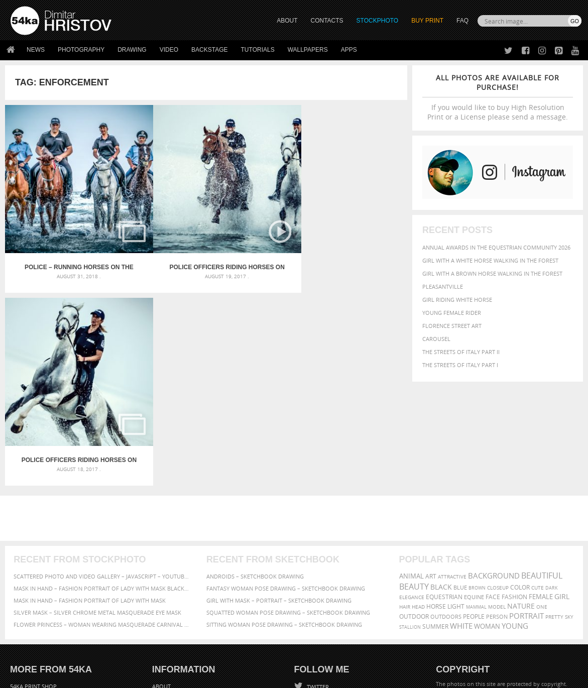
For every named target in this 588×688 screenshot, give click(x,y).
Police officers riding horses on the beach (256, 219)
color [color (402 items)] (520, 468)
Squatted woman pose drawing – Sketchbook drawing (288, 493)
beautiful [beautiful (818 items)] (541, 456)
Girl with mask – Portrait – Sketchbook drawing (278, 481)
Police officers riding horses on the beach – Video (156, 219)
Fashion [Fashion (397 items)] (514, 478)
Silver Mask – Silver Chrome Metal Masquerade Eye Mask (97, 493)
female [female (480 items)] (541, 478)
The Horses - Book (37, 605)
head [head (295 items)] (418, 488)
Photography (81, 49)
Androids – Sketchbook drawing (255, 457)
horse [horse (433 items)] (436, 487)
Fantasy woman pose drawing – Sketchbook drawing (285, 469)
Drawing (132, 49)
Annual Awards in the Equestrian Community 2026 (496, 247)
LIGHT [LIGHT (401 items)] (455, 487)
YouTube (317, 620)
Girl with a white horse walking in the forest (490, 260)
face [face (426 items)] (493, 478)
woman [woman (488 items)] (487, 507)
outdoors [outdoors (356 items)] (445, 497)
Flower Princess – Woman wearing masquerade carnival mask (101, 505)
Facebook (319, 581)
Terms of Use (149, 676)
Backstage (209, 49)
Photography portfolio (47, 593)
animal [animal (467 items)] (411, 457)
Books (161, 593)
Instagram (320, 594)
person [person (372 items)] (497, 497)
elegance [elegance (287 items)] (411, 478)
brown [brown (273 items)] (477, 469)
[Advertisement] (296, 399)
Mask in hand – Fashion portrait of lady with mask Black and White (101, 469)
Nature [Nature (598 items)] (521, 487)
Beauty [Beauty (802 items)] (414, 467)
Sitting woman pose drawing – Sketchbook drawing (284, 505)
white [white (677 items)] (461, 507)
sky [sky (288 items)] (569, 498)
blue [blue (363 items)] (460, 468)
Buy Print (427, 20)
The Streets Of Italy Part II (461, 352)
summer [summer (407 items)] (435, 507)
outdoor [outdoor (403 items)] (414, 497)
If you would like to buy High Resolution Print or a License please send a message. (497, 97)
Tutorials (258, 49)
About (161, 567)
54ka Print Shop (33, 567)
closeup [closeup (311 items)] (498, 468)
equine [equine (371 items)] (474, 478)
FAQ (462, 20)
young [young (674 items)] (515, 507)
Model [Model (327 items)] (497, 487)
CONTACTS (327, 20)
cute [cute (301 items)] (537, 469)
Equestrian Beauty (115, 653)
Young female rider (451, 312)
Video (169, 49)
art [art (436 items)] (430, 457)
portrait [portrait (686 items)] (526, 497)
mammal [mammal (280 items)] (476, 488)
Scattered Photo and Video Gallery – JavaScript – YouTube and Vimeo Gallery (101, 457)
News (36, 49)
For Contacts (172, 618)
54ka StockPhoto (36, 580)
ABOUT (287, 20)
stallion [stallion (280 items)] (410, 508)
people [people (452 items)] (474, 497)
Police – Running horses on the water (55, 219)
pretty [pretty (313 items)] (554, 497)
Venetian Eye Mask (175, 653)
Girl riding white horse (457, 299)
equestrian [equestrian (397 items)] (444, 478)
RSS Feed (219, 653)
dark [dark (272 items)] (551, 469)
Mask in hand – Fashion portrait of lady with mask (90, 481)
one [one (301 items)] (541, 488)
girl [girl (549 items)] (561, 477)
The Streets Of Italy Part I (460, 365)
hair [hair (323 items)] (404, 487)
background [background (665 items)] (494, 457)
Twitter (317, 568)
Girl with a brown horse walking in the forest (492, 273)
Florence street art (452, 325)
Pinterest (318, 607)
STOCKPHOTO (378, 20)
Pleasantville (442, 286)
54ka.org (93, 676)
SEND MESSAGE (497, 588)
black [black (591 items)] (441, 468)
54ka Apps (24, 618)
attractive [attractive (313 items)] (452, 457)
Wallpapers (308, 49)
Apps (349, 49)
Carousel (436, 338)
